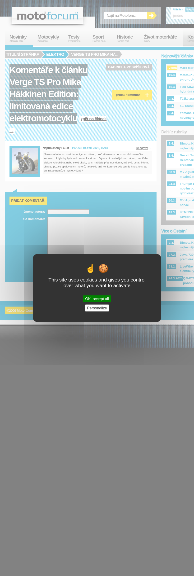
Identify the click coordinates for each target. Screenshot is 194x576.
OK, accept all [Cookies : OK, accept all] (97, 299)
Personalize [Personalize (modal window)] (97, 308)
